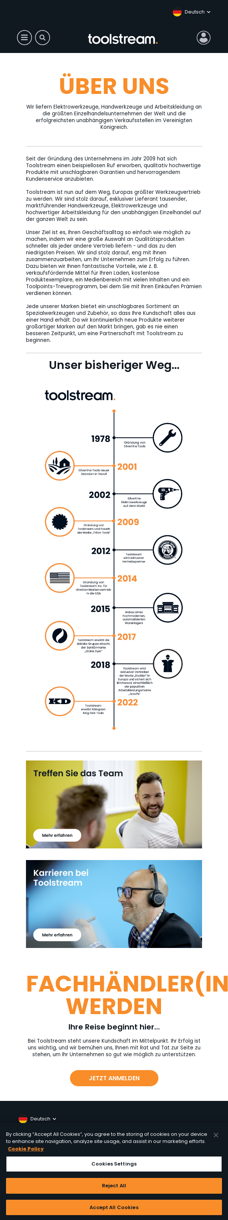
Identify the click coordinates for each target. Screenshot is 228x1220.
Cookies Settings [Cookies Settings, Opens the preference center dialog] (114, 1166)
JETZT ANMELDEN (114, 1078)
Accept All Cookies (114, 1210)
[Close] (216, 1137)
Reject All (114, 1188)
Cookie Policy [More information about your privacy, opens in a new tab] (26, 1151)
